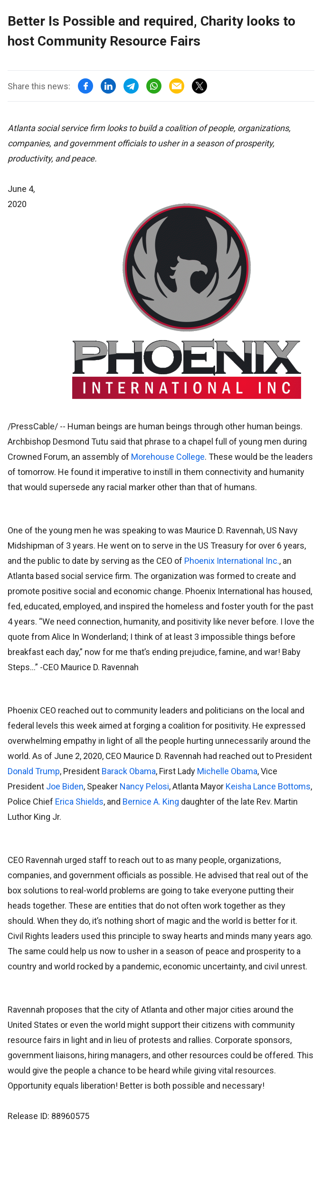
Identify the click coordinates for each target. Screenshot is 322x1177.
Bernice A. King (151, 802)
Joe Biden (65, 786)
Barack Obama (129, 771)
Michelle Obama (227, 771)
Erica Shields (79, 802)
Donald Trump (34, 771)
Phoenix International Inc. (231, 561)
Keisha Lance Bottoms (268, 786)
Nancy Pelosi (144, 786)
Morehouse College (168, 457)
